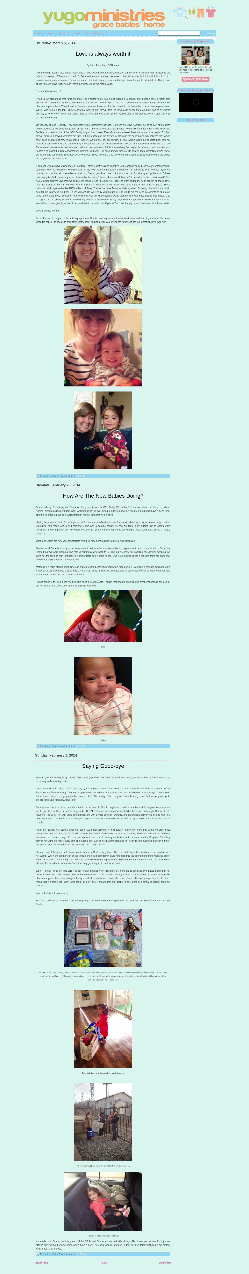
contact (76, 33)
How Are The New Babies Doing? (103, 496)
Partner (63, 33)
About (50, 33)
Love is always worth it (103, 54)
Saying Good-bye (103, 766)
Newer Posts (41, 1263)
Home (39, 33)
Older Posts (165, 1263)
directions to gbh (94, 33)
